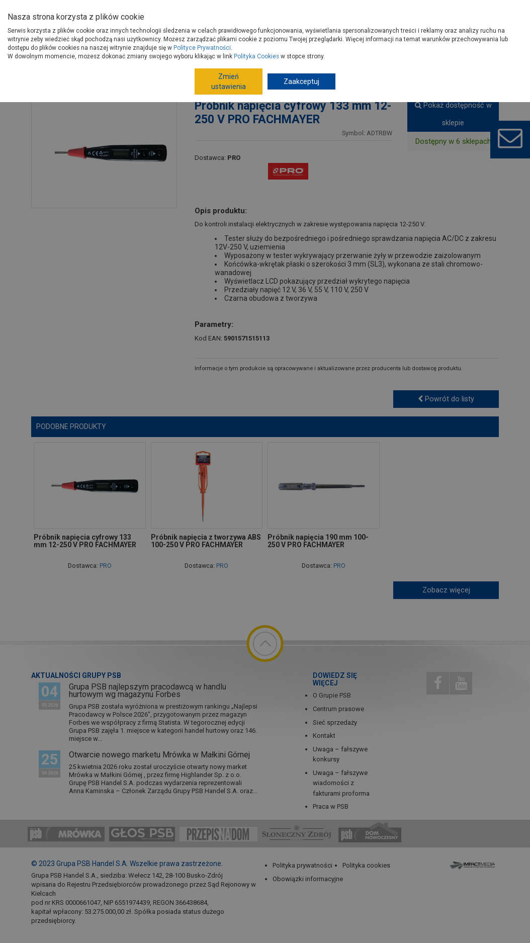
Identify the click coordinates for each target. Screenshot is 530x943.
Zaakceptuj (301, 81)
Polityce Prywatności (202, 47)
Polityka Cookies (256, 56)
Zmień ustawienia (228, 81)
